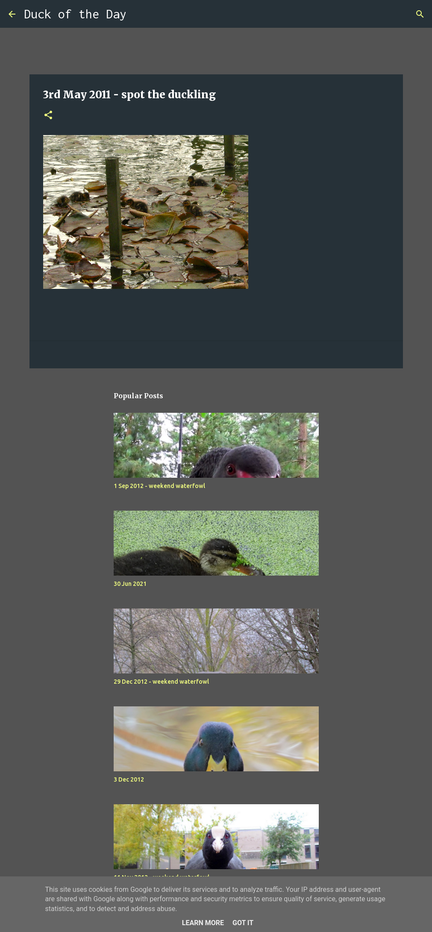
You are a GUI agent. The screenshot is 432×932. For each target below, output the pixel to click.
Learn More (203, 923)
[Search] (138, 14)
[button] (48, 115)
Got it (242, 923)
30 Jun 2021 (130, 583)
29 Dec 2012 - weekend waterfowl (161, 681)
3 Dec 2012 (129, 779)
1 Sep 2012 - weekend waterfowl (159, 485)
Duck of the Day (75, 14)
